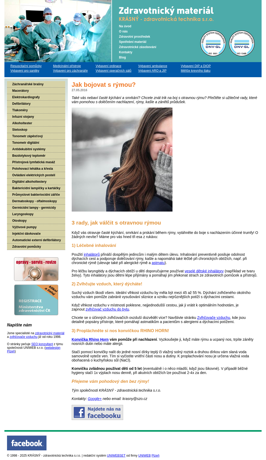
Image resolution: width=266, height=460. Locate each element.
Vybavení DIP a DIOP (196, 66)
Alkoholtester (22, 123)
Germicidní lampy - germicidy (34, 207)
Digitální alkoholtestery (29, 181)
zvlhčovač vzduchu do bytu (107, 309)
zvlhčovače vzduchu (23, 337)
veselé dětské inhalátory (204, 271)
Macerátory (20, 91)
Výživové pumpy (24, 227)
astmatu (158, 263)
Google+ (95, 399)
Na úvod (125, 26)
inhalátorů (92, 254)
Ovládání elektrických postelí (33, 175)
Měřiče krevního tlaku (195, 71)
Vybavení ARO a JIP (152, 71)
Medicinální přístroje (67, 66)
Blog (122, 57)
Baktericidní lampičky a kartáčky (36, 188)
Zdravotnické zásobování (137, 47)
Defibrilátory (21, 104)
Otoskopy (19, 220)
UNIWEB (144, 455)
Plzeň (155, 455)
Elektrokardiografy (26, 97)
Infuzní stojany (23, 117)
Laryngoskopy (23, 214)
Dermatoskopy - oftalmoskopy (34, 201)
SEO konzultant (42, 344)
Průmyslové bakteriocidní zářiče (36, 194)
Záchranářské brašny (28, 84)
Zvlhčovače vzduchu (213, 318)
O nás (123, 31)
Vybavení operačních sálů (113, 71)
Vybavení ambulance (152, 66)
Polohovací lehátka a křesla (32, 168)
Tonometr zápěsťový (27, 136)
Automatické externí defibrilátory (36, 240)
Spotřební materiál (132, 42)
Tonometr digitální (25, 142)
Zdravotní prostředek (134, 36)
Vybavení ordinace (108, 66)
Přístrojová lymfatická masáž (33, 162)
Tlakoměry (20, 110)
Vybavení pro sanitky (24, 71)
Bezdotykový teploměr (28, 155)
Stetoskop (19, 130)
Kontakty (125, 52)
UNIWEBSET (116, 455)
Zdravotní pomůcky (26, 246)
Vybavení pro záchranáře (70, 71)
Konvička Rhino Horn (90, 339)
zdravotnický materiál (49, 333)
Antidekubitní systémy (28, 149)
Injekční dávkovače (26, 233)
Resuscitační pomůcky (26, 66)
